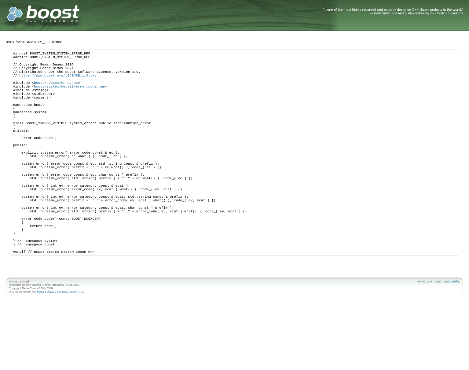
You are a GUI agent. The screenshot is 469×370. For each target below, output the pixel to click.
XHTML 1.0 (424, 332)
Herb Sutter (382, 13)
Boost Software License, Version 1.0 (59, 342)
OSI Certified (452, 332)
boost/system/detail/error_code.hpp (69, 95)
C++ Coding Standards (446, 13)
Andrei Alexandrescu (413, 13)
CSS (438, 332)
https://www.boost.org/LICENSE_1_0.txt (58, 81)
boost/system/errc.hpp (56, 90)
